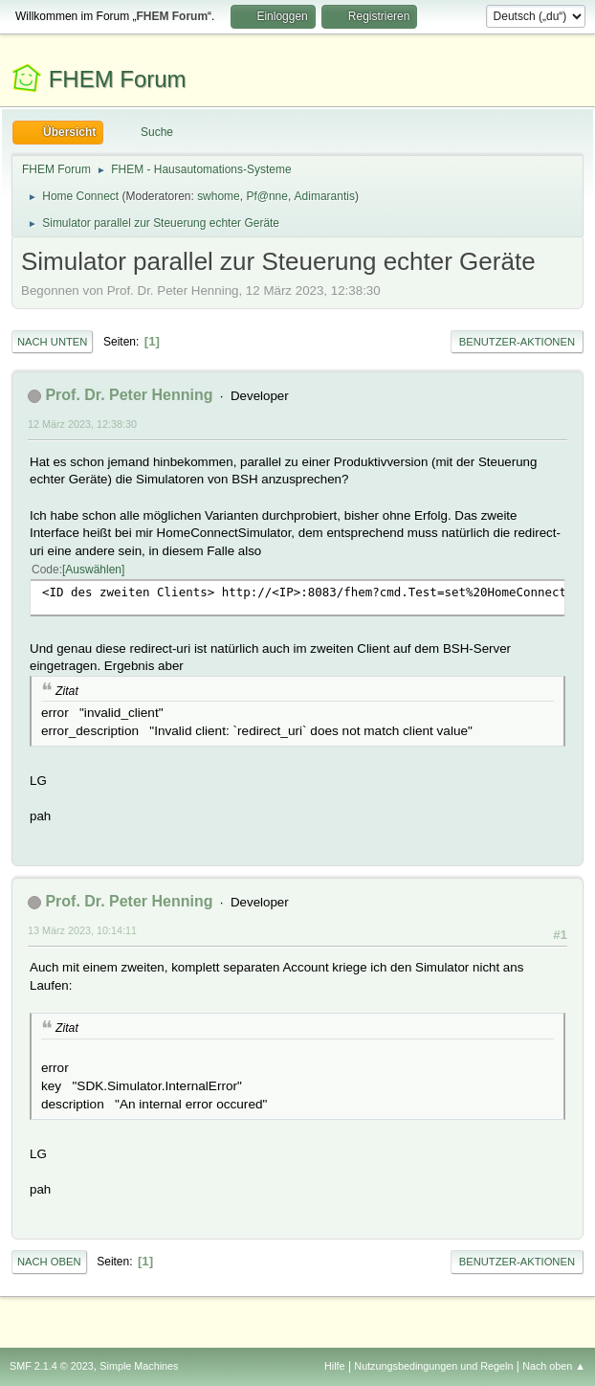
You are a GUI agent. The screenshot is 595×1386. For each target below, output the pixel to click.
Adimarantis (325, 196)
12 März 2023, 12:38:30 (82, 424)
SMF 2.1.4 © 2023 (52, 1366)
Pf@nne (266, 196)
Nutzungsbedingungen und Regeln (433, 1366)
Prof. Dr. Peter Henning (128, 395)
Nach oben (49, 1261)
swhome (218, 196)
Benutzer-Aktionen (517, 341)
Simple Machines (138, 1366)
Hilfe (334, 1366)
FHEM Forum (118, 79)
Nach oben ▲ (553, 1366)
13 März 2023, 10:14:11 (82, 930)
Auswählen (93, 569)
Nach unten (52, 341)
